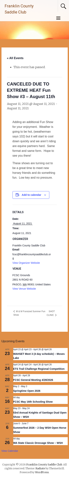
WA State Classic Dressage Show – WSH (38, 442)
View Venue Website (24, 288)
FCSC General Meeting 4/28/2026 (33, 379)
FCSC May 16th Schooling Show (33, 401)
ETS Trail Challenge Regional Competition (39, 368)
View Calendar (9, 450)
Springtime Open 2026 (26, 390)
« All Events (15, 58)
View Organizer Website (26, 262)
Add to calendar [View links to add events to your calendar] (31, 194)
